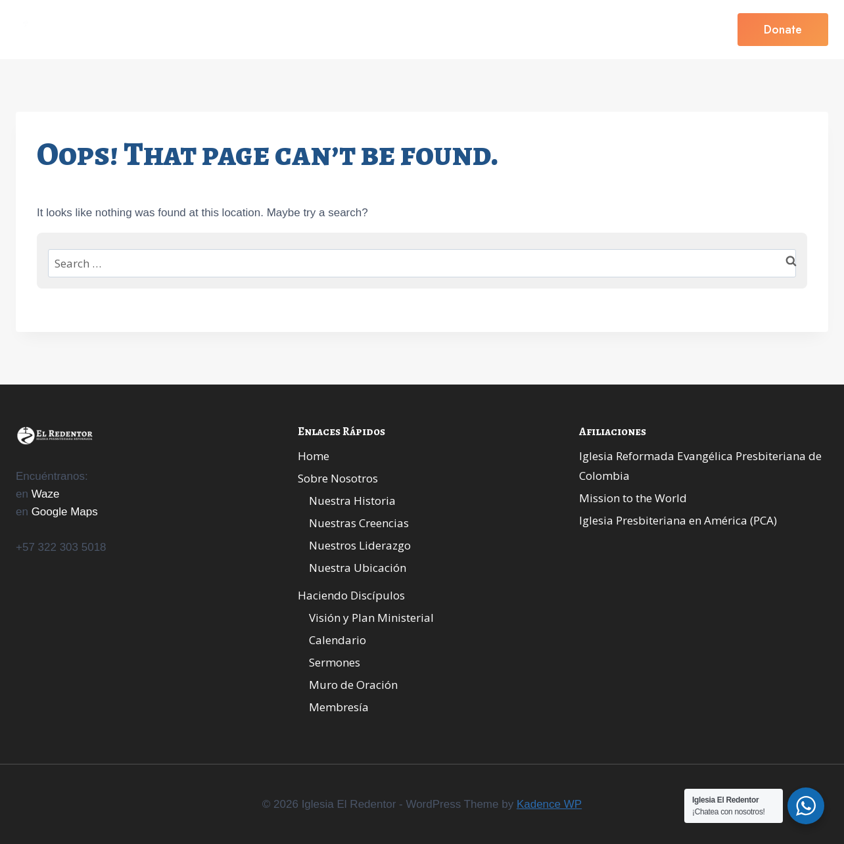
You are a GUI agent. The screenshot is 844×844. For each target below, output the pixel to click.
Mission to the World (633, 497)
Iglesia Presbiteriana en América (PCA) (678, 520)
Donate (783, 29)
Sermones (334, 662)
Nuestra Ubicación (357, 567)
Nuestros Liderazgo (360, 545)
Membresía (339, 707)
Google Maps (65, 511)
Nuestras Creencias (359, 522)
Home (285, 29)
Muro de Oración (353, 684)
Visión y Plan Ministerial (371, 617)
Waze (46, 494)
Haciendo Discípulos (351, 595)
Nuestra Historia (352, 500)
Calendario (337, 639)
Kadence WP (549, 804)
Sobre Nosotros (338, 478)
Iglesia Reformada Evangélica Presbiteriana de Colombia (700, 466)
